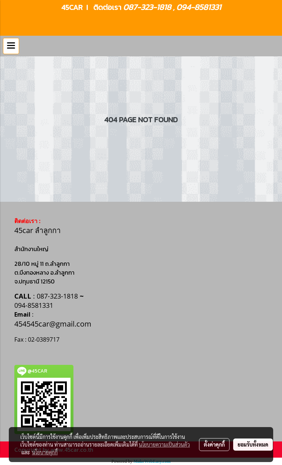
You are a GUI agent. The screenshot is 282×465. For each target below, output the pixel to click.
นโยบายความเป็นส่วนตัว (164, 444)
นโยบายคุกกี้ (45, 452)
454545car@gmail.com (52, 324)
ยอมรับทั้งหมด (253, 444)
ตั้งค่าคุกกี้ (214, 444)
